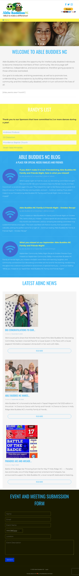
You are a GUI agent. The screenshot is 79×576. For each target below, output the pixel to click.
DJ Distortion (9, 137)
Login (46, 569)
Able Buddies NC (27, 176)
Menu (6, 20)
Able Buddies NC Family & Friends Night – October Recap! (47, 208)
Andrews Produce (11, 132)
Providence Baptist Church (15, 142)
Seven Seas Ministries (13, 148)
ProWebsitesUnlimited (46, 573)
